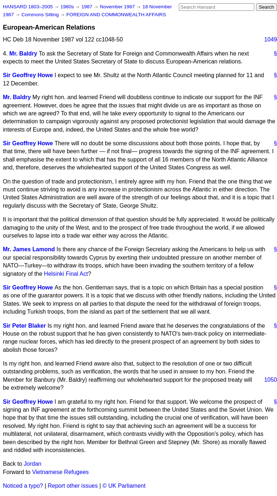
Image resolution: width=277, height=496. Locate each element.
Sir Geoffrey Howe (28, 75)
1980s (67, 6)
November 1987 (118, 6)
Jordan (32, 464)
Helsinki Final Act (66, 274)
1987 (88, 6)
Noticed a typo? (23, 486)
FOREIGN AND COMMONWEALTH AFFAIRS (116, 14)
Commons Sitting (40, 14)
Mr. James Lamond (29, 249)
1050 (270, 380)
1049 (270, 39)
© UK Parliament (123, 486)
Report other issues (73, 486)
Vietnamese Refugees (60, 472)
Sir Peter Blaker (24, 326)
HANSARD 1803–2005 (28, 6)
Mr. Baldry (23, 53)
